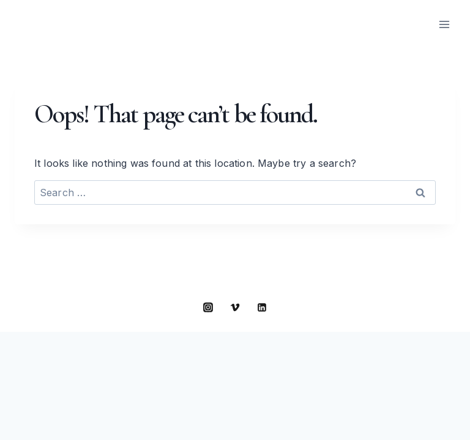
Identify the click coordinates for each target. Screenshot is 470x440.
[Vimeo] (235, 307)
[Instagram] (208, 307)
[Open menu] (444, 24)
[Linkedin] (262, 307)
